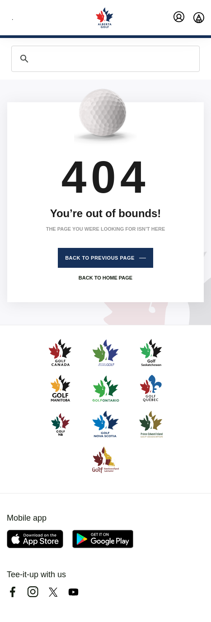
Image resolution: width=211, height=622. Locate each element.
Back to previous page (100, 258)
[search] (104, 58)
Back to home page (105, 277)
